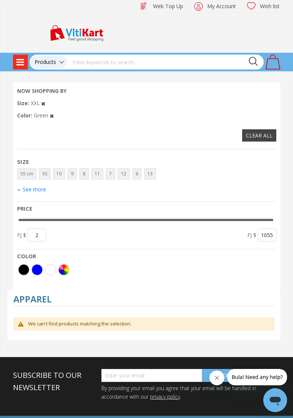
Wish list (270, 6)
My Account (221, 6)
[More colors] (64, 269)
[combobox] (165, 62)
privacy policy (165, 396)
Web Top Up (168, 6)
